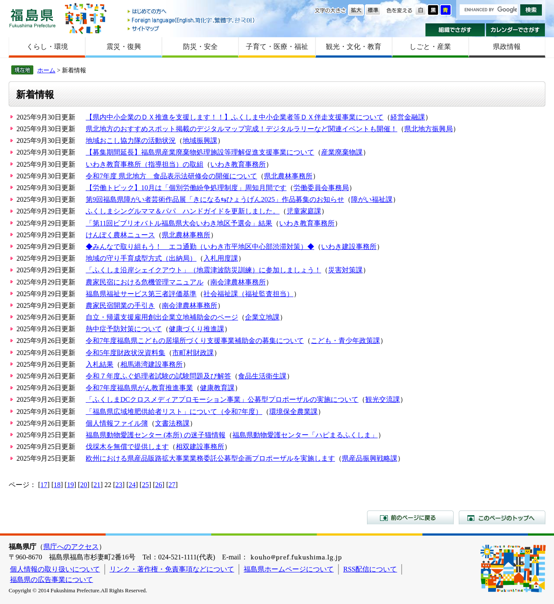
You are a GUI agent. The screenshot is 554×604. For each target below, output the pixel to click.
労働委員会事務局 (321, 187)
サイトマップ (192, 28)
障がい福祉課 (372, 199)
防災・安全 (200, 46)
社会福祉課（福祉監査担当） (248, 293)
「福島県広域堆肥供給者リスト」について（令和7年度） (174, 411)
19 (70, 484)
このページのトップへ (502, 517)
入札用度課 (220, 258)
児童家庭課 (304, 211)
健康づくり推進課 (196, 329)
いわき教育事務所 (238, 164)
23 (119, 484)
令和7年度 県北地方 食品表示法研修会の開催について (171, 176)
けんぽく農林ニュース (120, 235)
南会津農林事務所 (238, 282)
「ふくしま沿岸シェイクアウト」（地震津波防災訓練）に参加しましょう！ (203, 270)
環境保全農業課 (293, 411)
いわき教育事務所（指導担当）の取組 (144, 164)
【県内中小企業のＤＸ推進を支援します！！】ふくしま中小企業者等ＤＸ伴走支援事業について (234, 117)
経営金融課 (407, 117)
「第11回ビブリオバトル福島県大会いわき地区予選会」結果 (179, 223)
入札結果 (99, 364)
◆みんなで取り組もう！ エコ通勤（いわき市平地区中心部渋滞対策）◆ (200, 246)
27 (171, 484)
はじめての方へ (192, 12)
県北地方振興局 (428, 128)
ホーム (46, 70)
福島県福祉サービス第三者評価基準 (141, 293)
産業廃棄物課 (342, 152)
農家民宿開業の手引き (120, 305)
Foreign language (192, 20)
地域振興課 (200, 140)
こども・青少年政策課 (345, 340)
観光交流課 (382, 399)
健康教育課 (217, 387)
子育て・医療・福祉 (277, 46)
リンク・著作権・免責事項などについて (172, 569)
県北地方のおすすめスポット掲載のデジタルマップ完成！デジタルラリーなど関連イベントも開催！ (241, 128)
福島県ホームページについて (289, 569)
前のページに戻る (410, 517)
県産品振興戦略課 (369, 458)
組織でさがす (455, 29)
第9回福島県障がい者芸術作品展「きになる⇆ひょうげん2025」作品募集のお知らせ (215, 199)
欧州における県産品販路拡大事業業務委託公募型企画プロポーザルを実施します (210, 458)
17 (43, 484)
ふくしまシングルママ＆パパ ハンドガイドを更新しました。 (183, 211)
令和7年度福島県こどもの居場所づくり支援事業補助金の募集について (195, 340)
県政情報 (507, 46)
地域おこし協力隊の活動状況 (131, 140)
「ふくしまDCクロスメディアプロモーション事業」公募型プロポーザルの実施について (222, 399)
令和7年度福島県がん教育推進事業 (139, 387)
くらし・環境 (47, 46)
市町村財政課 (193, 352)
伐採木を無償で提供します (127, 446)
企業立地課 (262, 317)
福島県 (32, 18)
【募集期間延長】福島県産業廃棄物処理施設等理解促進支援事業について (200, 152)
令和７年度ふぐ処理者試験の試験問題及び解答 (158, 376)
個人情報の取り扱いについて (55, 569)
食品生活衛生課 (262, 376)
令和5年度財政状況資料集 (125, 352)
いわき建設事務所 (349, 246)
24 (132, 484)
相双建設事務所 (200, 446)
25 (145, 484)
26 (158, 484)
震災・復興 (123, 46)
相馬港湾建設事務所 (151, 364)
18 (57, 484)
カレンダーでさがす (515, 29)
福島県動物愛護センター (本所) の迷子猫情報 (155, 435)
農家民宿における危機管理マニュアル (144, 282)
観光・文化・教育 (353, 46)
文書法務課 (172, 423)
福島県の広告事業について (51, 579)
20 (83, 484)
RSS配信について (370, 569)
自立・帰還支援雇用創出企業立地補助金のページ (162, 317)
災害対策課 (345, 270)
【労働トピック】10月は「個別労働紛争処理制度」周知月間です (186, 187)
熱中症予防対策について (124, 329)
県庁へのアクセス (71, 546)
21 (96, 484)
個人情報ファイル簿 (117, 423)
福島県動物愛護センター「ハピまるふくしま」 (305, 435)
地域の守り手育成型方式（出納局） (141, 258)
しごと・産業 (430, 46)
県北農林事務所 (288, 176)
